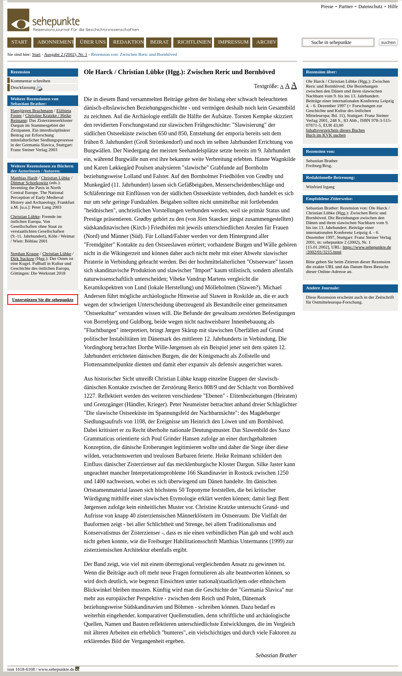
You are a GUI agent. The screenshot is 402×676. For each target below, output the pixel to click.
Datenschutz (370, 6)
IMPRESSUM (233, 42)
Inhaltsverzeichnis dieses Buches (335, 130)
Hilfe (393, 6)
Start (36, 54)
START (19, 42)
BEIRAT (159, 42)
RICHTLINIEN (194, 42)
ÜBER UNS (93, 42)
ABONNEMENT (55, 42)
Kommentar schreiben (30, 80)
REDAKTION (128, 42)
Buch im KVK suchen (325, 134)
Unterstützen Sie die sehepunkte (43, 299)
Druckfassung (26, 88)
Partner (346, 6)
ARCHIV (266, 42)
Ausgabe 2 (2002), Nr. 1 (65, 54)
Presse (327, 6)
